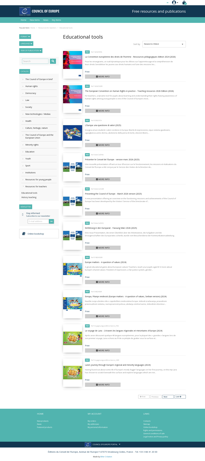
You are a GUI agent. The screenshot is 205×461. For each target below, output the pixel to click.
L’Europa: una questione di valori (103, 125)
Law (27, 100)
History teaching (28, 197)
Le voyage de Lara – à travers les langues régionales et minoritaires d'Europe (123, 330)
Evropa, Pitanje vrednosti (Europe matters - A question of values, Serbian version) (126, 296)
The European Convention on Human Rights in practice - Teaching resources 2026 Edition (129, 91)
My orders (92, 421)
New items (35, 20)
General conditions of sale (154, 433)
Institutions (30, 172)
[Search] (35, 61)
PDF (87, 52)
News (45, 20)
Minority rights (32, 144)
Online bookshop (150, 427)
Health (28, 121)
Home (23, 20)
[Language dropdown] (162, 2)
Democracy (30, 93)
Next (165, 397)
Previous (155, 397)
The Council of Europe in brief (39, 79)
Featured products (44, 427)
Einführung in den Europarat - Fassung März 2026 (111, 228)
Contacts (146, 421)
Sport (27, 165)
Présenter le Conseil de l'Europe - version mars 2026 (112, 159)
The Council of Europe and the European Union (39, 136)
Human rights (31, 86)
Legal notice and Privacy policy (155, 436)
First (142, 397)
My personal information (98, 427)
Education (29, 151)
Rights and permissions (152, 430)
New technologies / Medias (38, 114)
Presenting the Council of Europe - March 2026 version (113, 193)
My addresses (93, 424)
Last (179, 397)
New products (42, 421)
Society (28, 107)
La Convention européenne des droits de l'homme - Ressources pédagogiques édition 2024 (130, 56)
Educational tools (29, 193)
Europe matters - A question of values (105, 262)
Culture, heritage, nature (36, 128)
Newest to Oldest (164, 44)
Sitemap (146, 424)
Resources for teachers (36, 186)
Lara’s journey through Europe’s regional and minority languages (118, 365)
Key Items (56, 20)
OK (51, 221)
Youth (28, 158)
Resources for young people (38, 179)
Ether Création (106, 456)
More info (103, 76)
